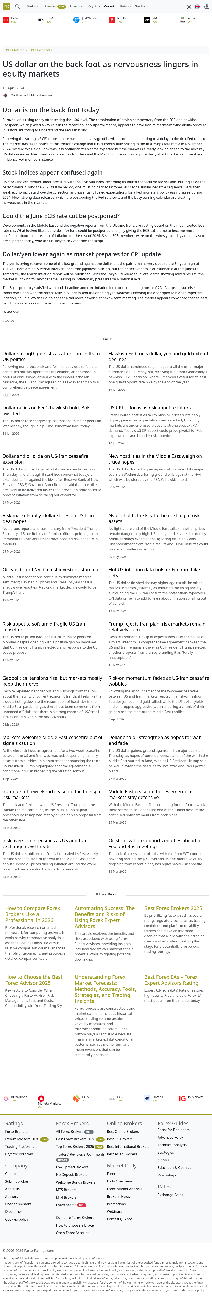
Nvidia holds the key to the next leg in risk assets (154, 518)
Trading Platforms (19, 1146)
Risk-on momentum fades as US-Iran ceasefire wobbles (159, 681)
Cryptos (94, 6)
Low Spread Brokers (72, 1167)
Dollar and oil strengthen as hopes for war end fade (155, 740)
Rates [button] (124, 6)
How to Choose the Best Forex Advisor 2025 (33, 980)
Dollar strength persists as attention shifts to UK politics (51, 356)
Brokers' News (118, 1196)
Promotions (116, 1204)
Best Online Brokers (123, 1131)
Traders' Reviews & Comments (80, 1157)
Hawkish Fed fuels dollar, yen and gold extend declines (158, 356)
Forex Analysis (40, 50)
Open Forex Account (72, 1232)
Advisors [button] (75, 6)
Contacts (12, 1173)
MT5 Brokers (66, 1189)
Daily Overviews (119, 1181)
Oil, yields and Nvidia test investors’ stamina (50, 569)
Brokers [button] (33, 6)
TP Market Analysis (40, 95)
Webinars (114, 1211)
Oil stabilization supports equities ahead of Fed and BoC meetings (155, 843)
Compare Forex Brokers (75, 1217)
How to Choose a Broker (75, 1225)
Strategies (166, 1152)
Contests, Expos (119, 1219)
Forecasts (114, 1173)
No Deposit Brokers (71, 1174)
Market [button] (108, 6)
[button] (198, 6)
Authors (11, 1196)
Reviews (55, 6)
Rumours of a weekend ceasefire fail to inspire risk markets (53, 794)
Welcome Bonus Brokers (75, 1182)
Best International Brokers (128, 1146)
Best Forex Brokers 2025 (173, 908)
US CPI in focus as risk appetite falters (150, 407)
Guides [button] (140, 6)
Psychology (167, 1175)
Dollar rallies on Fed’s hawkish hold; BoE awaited (46, 410)
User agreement (18, 1204)
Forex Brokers (16, 1131)
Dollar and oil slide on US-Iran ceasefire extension (45, 459)
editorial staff (199, 1286)
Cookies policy (16, 1219)
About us (12, 1189)
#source (8, 320)
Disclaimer (13, 1211)
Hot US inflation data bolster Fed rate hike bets (154, 572)
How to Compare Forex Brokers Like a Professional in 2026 (32, 914)
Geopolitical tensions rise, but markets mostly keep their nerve (52, 681)
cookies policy (195, 1290)
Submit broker (16, 1181)
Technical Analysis (172, 1144)
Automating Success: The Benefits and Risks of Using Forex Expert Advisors (105, 917)
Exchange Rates (170, 1194)
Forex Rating (14, 50)
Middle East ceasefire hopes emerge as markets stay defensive (151, 794)
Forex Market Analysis (124, 1189)
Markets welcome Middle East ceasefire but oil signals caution (53, 740)
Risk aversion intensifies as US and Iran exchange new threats (45, 843)
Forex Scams (71, 1204)
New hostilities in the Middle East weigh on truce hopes (155, 459)
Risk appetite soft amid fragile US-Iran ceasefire (44, 627)
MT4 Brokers (66, 1197)
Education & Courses (174, 1167)
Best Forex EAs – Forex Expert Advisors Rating (171, 980)
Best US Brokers (120, 1139)
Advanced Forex (170, 1137)
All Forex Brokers (75, 1131)
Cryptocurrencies (19, 1154)
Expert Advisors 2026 (27, 1139)
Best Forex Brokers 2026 (80, 1139)
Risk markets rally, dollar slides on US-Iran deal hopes (48, 518)
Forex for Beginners (174, 1129)
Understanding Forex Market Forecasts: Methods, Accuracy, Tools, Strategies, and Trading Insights (105, 989)
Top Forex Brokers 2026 (80, 1146)
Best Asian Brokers (122, 1154)
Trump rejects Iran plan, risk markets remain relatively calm (157, 627)
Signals (163, 1160)
